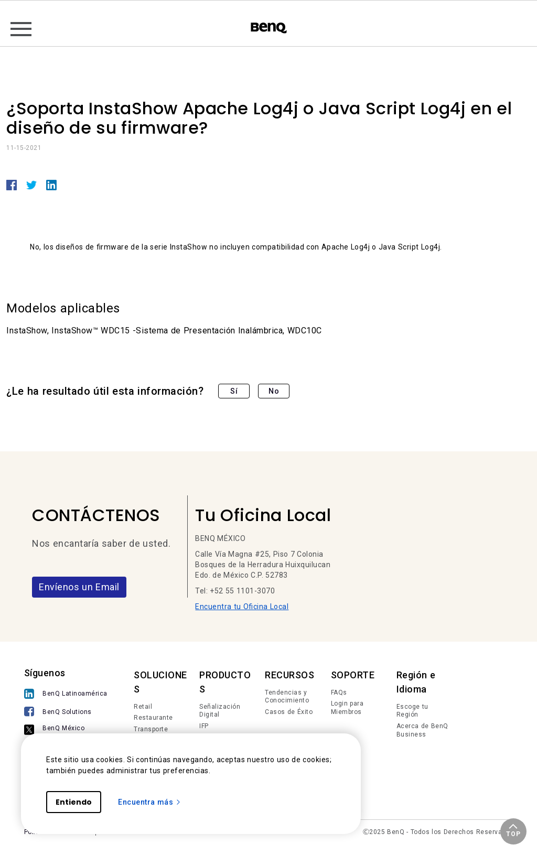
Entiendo (74, 802)
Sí (234, 391)
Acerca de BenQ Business (422, 730)
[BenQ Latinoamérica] (66, 695)
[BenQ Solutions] (66, 713)
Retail (143, 706)
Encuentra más (149, 802)
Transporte (151, 729)
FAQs (339, 692)
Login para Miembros (347, 708)
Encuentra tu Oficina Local (241, 606)
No (273, 391)
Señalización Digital (219, 711)
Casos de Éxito (289, 712)
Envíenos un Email (79, 586)
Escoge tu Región (412, 711)
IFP (204, 726)
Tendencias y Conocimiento (287, 697)
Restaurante (153, 717)
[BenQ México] (66, 730)
